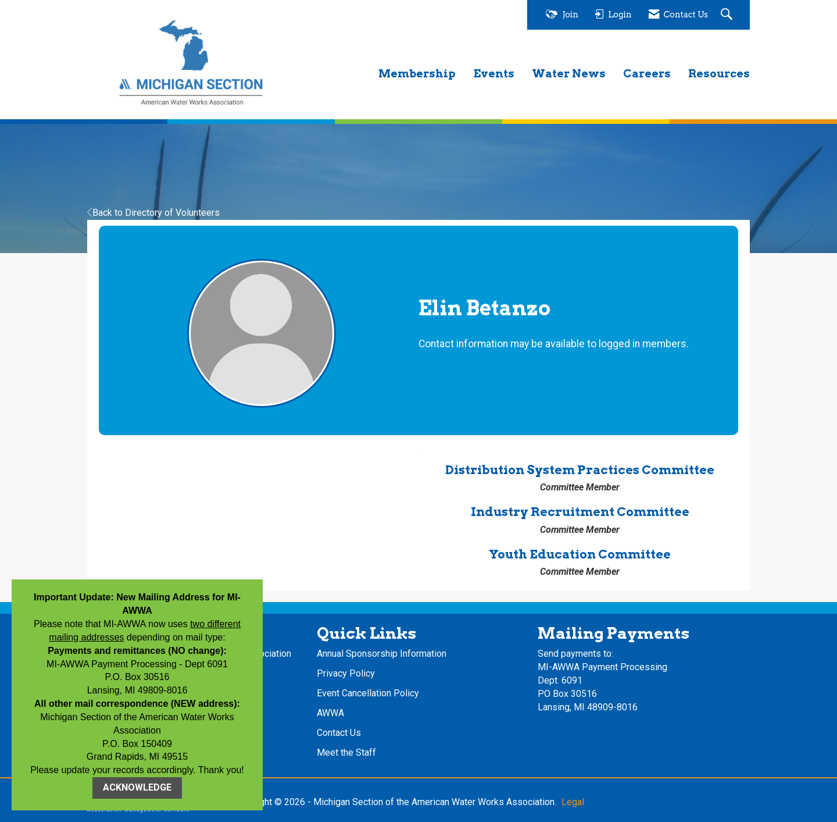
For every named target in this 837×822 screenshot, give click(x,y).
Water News (569, 73)
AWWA (330, 712)
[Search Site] (728, 15)
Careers (647, 73)
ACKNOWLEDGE (137, 787)
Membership (417, 73)
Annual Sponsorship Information (381, 653)
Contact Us (339, 732)
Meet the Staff (346, 752)
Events (493, 73)
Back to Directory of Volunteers (153, 212)
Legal (572, 801)
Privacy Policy (346, 673)
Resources (719, 73)
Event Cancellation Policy (368, 693)
